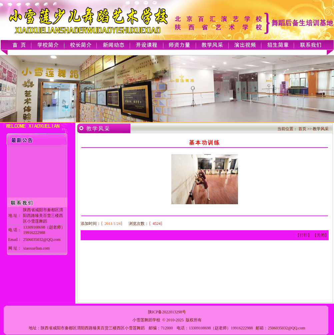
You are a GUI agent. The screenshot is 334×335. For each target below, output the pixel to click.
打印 (304, 235)
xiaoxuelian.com (36, 248)
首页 (302, 128)
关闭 (321, 235)
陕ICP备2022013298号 (167, 312)
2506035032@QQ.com (286, 328)
